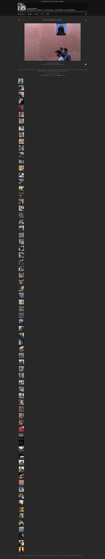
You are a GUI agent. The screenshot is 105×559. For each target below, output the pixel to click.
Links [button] (42, 14)
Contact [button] (48, 14)
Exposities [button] (30, 14)
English (86, 14)
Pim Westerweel (44, 1)
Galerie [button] (37, 14)
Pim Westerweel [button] (21, 14)
